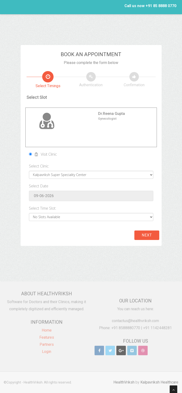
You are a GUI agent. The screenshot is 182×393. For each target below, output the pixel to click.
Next (147, 235)
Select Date (38, 186)
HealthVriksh (125, 382)
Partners (47, 343)
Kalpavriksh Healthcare (161, 382)
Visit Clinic (43, 154)
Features (46, 336)
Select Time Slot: (42, 208)
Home (47, 329)
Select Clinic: (39, 166)
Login (46, 350)
